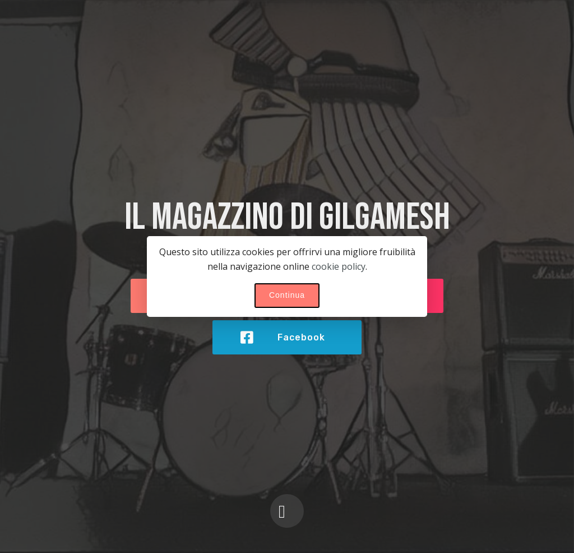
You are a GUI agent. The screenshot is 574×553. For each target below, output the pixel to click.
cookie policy (338, 266)
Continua (287, 295)
